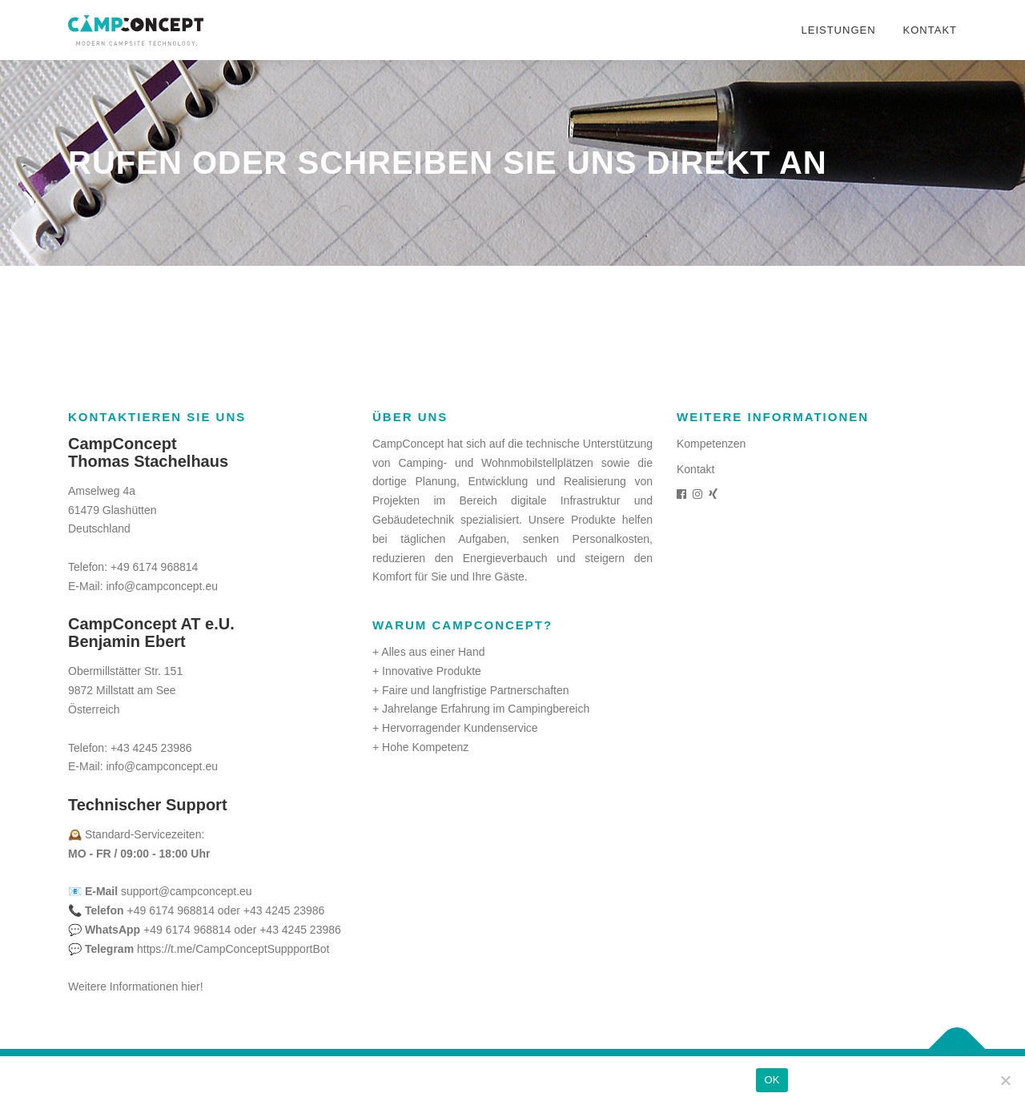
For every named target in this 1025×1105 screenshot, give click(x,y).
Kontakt (930, 30)
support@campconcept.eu (186, 891)
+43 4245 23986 (151, 747)
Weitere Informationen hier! (135, 986)
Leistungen (838, 30)
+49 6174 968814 (154, 567)
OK (771, 1080)
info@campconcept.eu (162, 586)
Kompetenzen (711, 443)
